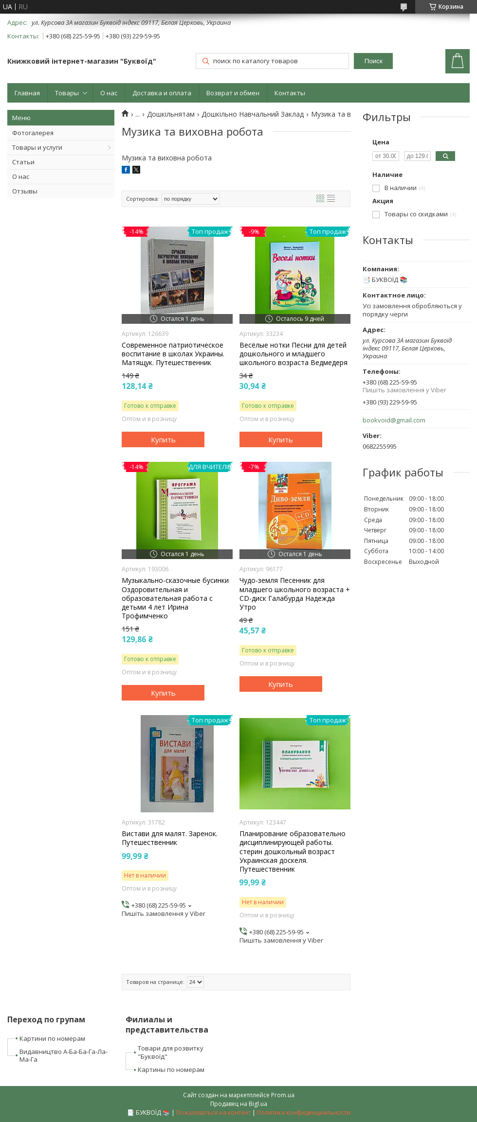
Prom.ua (282, 1095)
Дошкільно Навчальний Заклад (253, 114)
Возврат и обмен (232, 92)
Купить (163, 439)
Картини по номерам (52, 1038)
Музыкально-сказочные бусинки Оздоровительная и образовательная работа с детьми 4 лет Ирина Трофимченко (175, 598)
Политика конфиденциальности (303, 1112)
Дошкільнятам (171, 114)
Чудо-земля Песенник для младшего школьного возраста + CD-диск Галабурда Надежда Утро (294, 594)
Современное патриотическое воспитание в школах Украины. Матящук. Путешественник (173, 354)
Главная (27, 92)
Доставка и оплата (161, 92)
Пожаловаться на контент (213, 1112)
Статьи (23, 162)
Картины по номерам (171, 1069)
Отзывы (24, 191)
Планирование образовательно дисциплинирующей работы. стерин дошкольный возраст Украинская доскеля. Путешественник (292, 851)
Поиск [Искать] (374, 61)
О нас (108, 92)
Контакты (290, 92)
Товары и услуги (37, 147)
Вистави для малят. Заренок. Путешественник (170, 838)
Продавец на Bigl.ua (238, 1104)
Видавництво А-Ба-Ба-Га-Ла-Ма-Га (63, 1055)
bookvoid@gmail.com (394, 420)
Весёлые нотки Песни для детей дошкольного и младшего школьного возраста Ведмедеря (293, 354)
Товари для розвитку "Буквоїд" (170, 1052)
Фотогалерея (33, 132)
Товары (67, 92)
